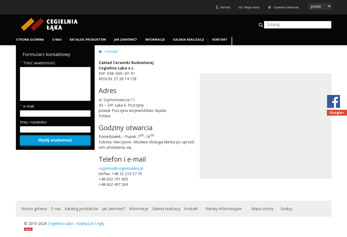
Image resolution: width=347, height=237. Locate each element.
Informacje (155, 39)
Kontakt (226, 7)
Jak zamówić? (125, 39)
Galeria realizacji (188, 39)
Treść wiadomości (37, 62)
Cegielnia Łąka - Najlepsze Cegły (76, 223)
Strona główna (30, 39)
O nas (57, 39)
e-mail (27, 106)
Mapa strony (252, 7)
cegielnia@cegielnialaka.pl (121, 168)
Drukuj (286, 208)
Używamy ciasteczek (286, 7)
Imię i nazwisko (33, 122)
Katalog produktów (88, 39)
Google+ (337, 112)
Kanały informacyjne (224, 208)
